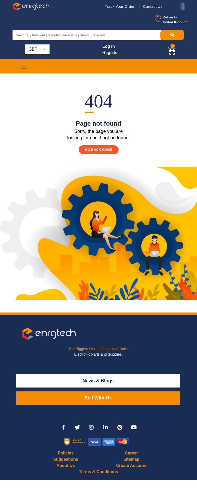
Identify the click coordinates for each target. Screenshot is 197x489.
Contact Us (152, 6)
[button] (172, 50)
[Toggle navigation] (24, 66)
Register (110, 52)
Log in (108, 46)
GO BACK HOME (98, 150)
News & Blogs (98, 380)
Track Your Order (120, 6)
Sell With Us (98, 397)
